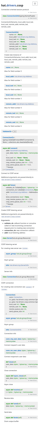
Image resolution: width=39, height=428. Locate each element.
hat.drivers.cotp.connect (11, 180)
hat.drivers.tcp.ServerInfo (19, 265)
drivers (11, 5)
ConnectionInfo (15, 330)
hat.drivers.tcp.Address (26, 37)
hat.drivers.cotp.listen (11, 216)
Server (7, 206)
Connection (9, 169)
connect (29, 287)
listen (24, 248)
